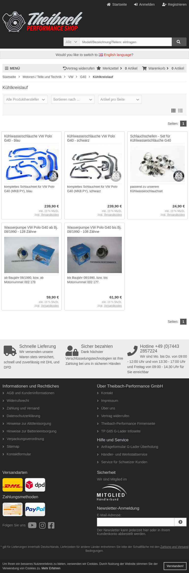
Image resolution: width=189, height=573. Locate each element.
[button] (71, 41)
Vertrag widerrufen (79, 68)
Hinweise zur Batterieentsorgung (29, 431)
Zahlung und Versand (20, 408)
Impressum (107, 401)
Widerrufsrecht (15, 401)
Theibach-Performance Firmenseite (126, 423)
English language (115, 55)
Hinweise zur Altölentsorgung (26, 423)
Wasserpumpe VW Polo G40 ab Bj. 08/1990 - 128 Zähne (31, 229)
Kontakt (105, 393)
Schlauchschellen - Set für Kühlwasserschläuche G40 (150, 138)
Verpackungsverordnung (23, 439)
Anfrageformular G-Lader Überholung (127, 447)
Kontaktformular (16, 454)
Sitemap (10, 446)
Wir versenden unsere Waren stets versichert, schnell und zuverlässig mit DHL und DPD (33, 356)
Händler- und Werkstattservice (122, 454)
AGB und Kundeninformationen (28, 393)
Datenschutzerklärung (21, 416)
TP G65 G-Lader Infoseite (119, 431)
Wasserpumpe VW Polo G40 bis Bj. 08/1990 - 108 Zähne (94, 229)
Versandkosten (50, 214)
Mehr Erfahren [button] (51, 568)
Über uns (106, 408)
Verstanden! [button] (175, 566)
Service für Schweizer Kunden (122, 462)
